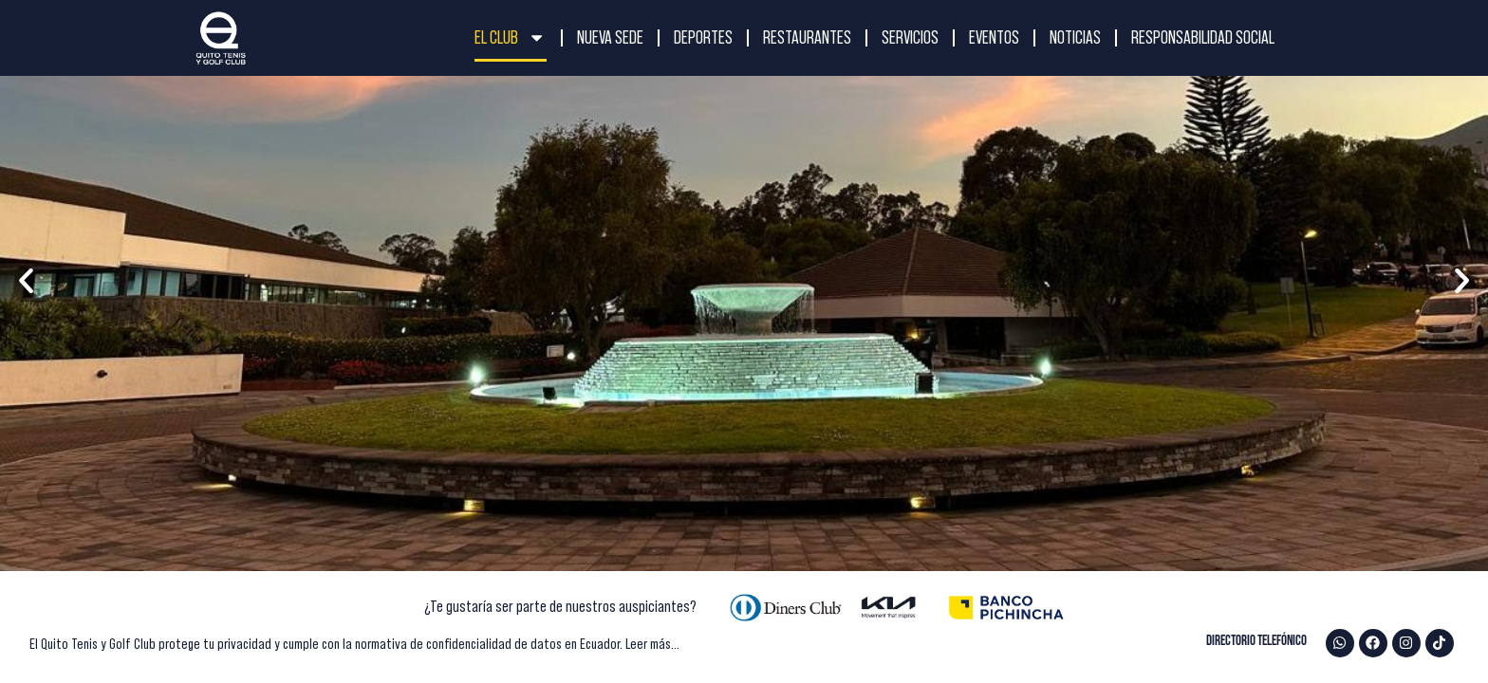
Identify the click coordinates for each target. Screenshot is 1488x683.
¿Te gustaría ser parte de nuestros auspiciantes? (560, 606)
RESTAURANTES (807, 37)
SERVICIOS (910, 37)
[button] (26, 281)
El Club (510, 37)
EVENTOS (994, 37)
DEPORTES (703, 37)
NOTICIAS (1075, 37)
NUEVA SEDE (610, 37)
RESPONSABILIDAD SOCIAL (1202, 37)
